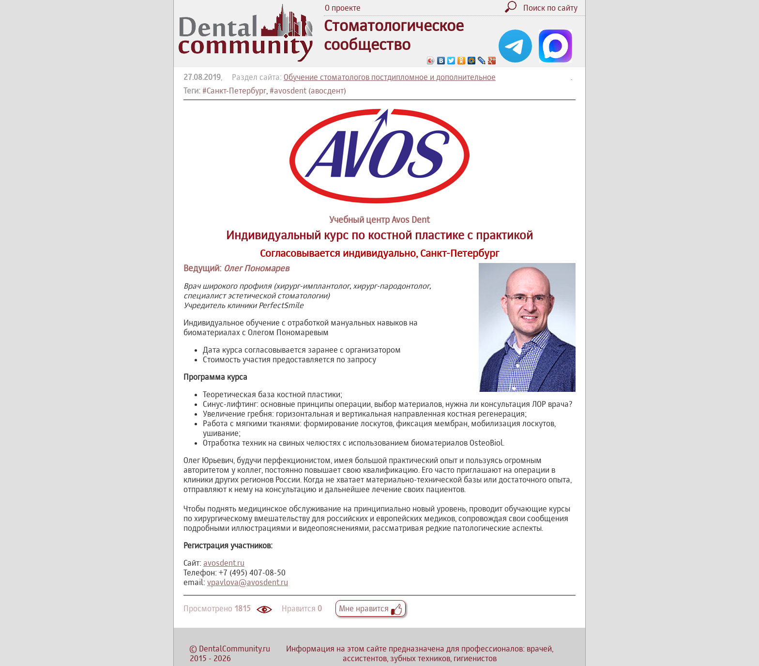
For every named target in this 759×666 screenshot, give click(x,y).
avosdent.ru (223, 563)
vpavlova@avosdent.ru (247, 582)
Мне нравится (370, 608)
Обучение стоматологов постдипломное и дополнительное (390, 77)
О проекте (343, 8)
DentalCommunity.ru (234, 648)
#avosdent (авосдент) (308, 90)
